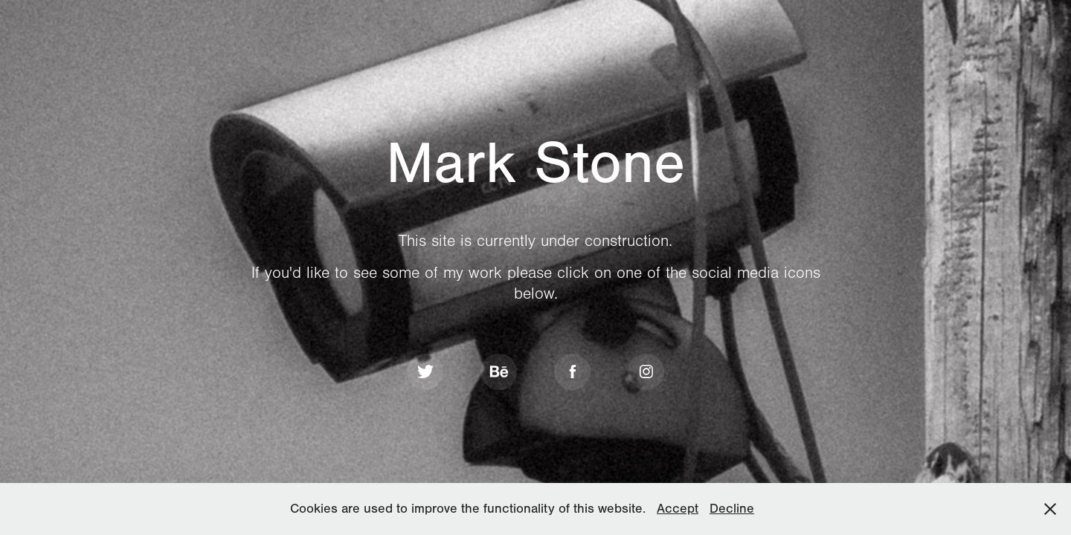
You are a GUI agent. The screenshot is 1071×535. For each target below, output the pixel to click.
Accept (677, 508)
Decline (732, 508)
